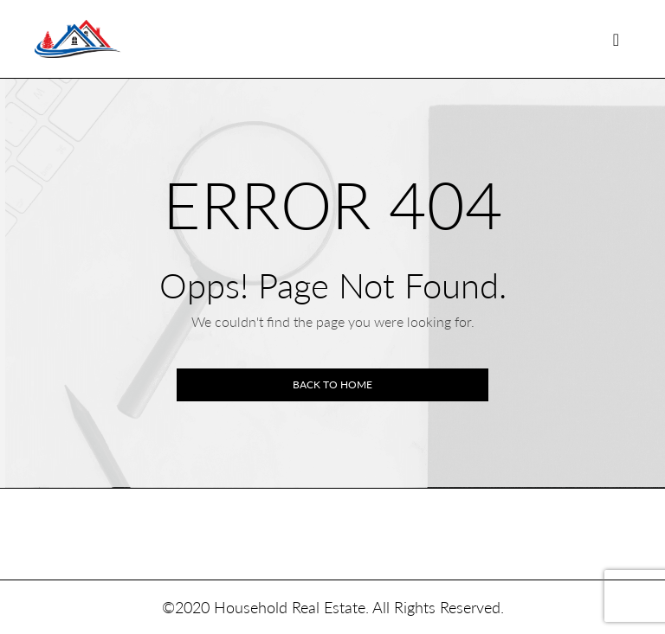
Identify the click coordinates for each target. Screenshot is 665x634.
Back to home (332, 384)
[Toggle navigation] (616, 39)
